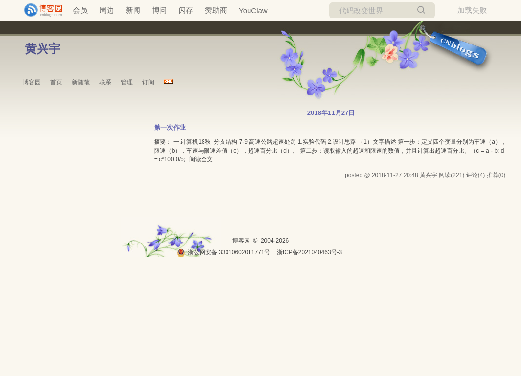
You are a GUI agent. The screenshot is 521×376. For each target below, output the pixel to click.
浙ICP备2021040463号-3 (309, 252)
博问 (159, 10)
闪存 (186, 10)
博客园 (32, 82)
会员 (80, 10)
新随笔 (81, 82)
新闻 (133, 10)
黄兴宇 (42, 48)
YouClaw (253, 10)
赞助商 (216, 10)
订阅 (148, 82)
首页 (56, 82)
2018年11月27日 (331, 112)
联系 (105, 82)
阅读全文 (201, 159)
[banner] (39, 10)
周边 (106, 10)
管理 (127, 82)
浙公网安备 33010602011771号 (224, 252)
